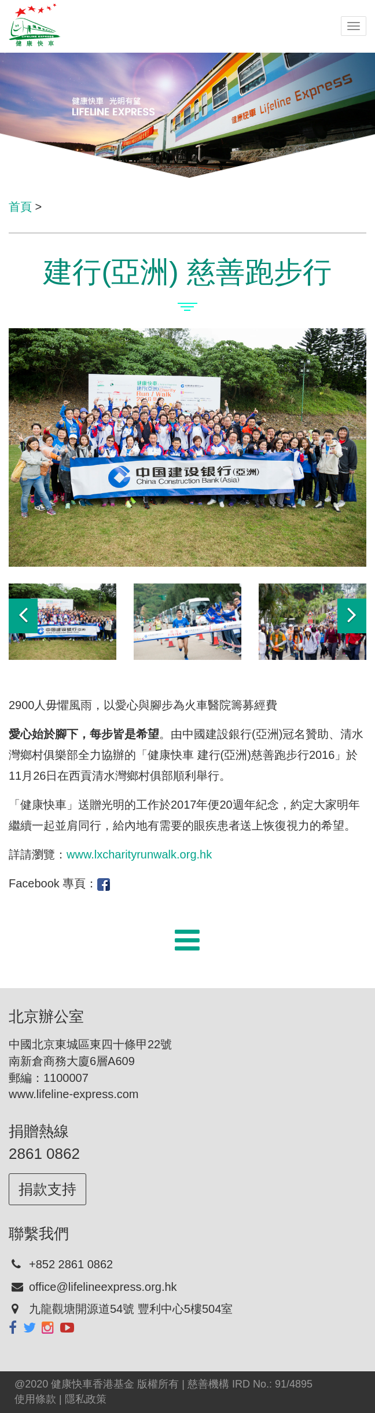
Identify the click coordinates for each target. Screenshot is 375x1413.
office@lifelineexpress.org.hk (103, 1286)
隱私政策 (85, 1399)
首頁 (20, 206)
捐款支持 (47, 1189)
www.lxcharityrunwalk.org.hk (139, 854)
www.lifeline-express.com (74, 1094)
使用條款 (35, 1399)
